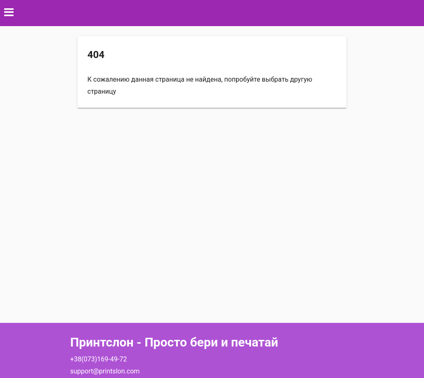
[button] (212, 13)
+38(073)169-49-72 (98, 359)
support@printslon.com (105, 371)
